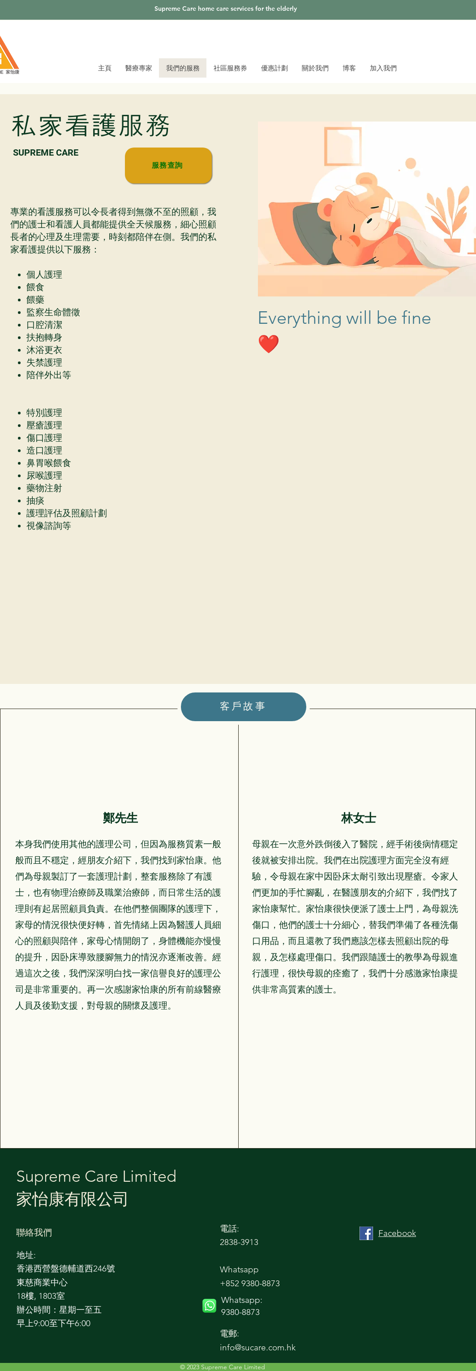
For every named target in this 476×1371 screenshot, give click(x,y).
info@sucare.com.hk (258, 1347)
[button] (315, 68)
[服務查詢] (168, 165)
